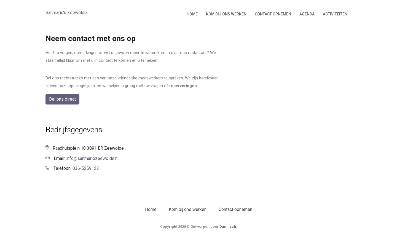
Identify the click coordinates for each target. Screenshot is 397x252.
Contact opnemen (273, 14)
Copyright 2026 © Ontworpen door (189, 226)
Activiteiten (335, 14)
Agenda (307, 14)
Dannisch (227, 226)
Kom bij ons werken (226, 14)
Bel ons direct (62, 99)
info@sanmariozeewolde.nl (92, 158)
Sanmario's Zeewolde (66, 12)
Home (192, 14)
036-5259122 (86, 168)
